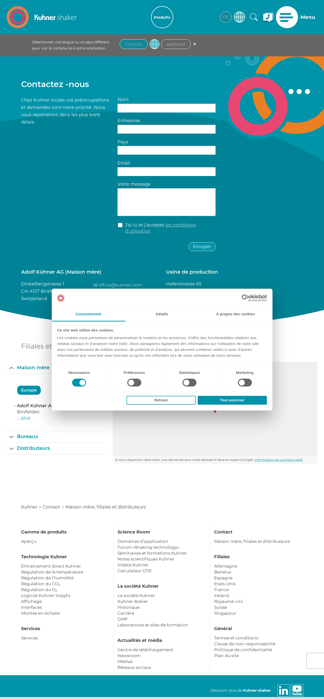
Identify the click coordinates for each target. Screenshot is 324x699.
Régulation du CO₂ (40, 583)
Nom (124, 99)
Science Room (133, 532)
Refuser (161, 400)
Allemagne (225, 566)
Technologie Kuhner (44, 556)
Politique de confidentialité (243, 649)
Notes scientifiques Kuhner (145, 559)
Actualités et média (139, 640)
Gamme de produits (44, 532)
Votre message (135, 184)
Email (124, 163)
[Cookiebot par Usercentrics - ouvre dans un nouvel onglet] (245, 298)
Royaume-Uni (228, 601)
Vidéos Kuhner (132, 564)
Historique (128, 607)
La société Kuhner (138, 586)
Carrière (125, 613)
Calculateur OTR (134, 570)
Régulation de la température (52, 572)
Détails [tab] (162, 314)
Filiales (222, 556)
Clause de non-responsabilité (244, 643)
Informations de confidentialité (278, 460)
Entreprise (130, 120)
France (221, 589)
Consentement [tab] (88, 314)
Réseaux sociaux (134, 667)
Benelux (222, 572)
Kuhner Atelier (132, 601)
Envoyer (202, 246)
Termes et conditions (236, 637)
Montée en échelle (40, 613)
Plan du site (226, 655)
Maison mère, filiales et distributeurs (252, 541)
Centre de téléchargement (145, 649)
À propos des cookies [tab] (235, 314)
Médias (124, 661)
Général (223, 628)
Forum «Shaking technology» (148, 547)
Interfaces (31, 607)
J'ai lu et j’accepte (160, 228)
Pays (123, 142)
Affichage (31, 601)
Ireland (221, 595)
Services (30, 628)
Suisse (220, 607)
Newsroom (129, 655)
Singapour (225, 613)
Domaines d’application (142, 541)
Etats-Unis (225, 583)
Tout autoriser (232, 400)
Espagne (223, 577)
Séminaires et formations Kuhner (152, 553)
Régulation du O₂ (39, 589)
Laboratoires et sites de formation (152, 625)
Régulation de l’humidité (47, 577)
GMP (122, 619)
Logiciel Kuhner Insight (45, 595)
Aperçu (28, 541)
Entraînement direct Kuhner (51, 566)
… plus (23, 418)
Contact (223, 532)
